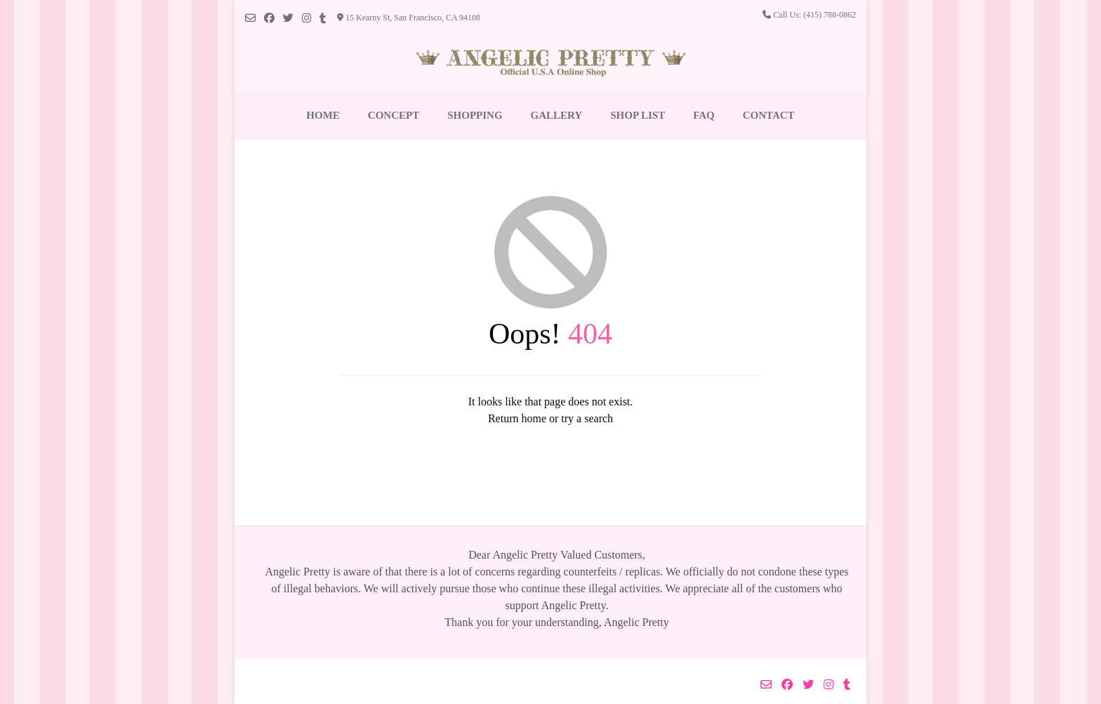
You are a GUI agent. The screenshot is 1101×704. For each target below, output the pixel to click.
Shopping (474, 115)
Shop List (637, 115)
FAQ (704, 115)
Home (323, 115)
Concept (393, 115)
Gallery (557, 115)
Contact (769, 115)
